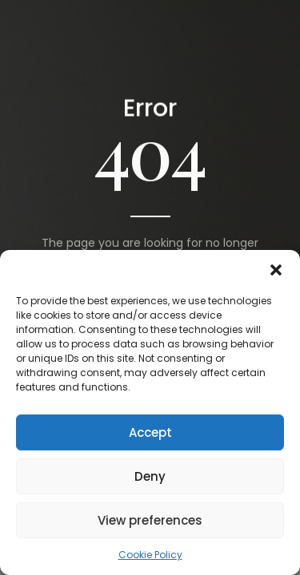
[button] (276, 270)
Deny (150, 476)
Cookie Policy (150, 554)
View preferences (150, 520)
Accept (150, 432)
